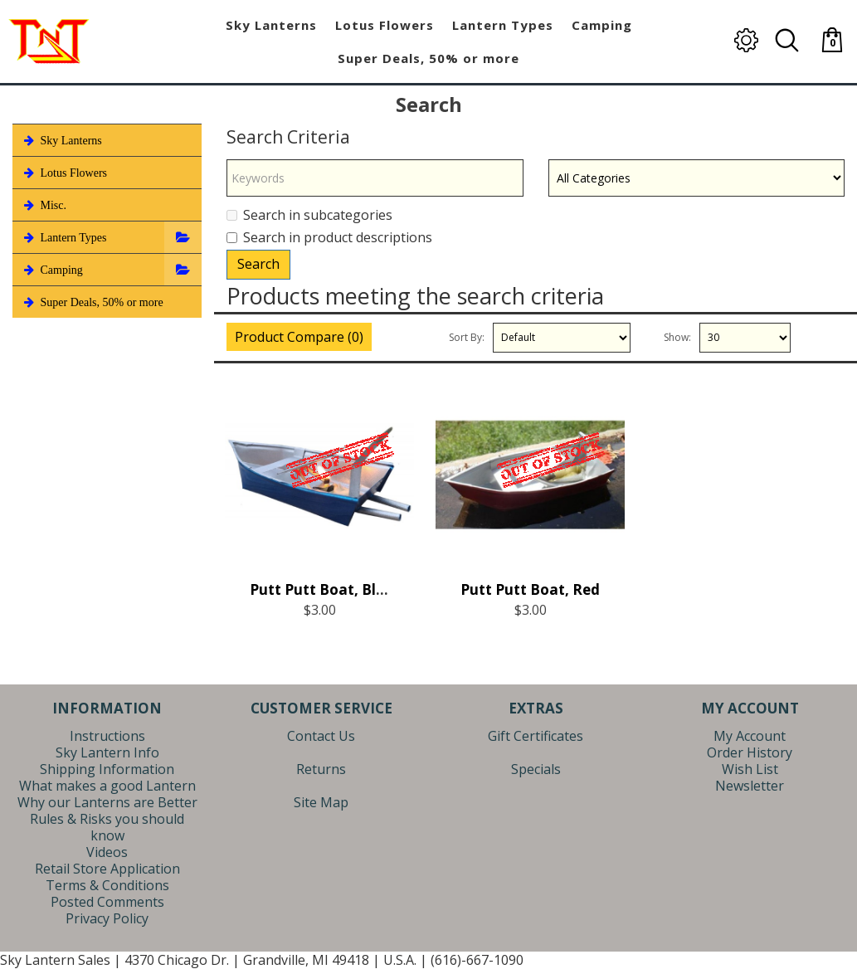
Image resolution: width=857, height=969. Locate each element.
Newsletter (749, 786)
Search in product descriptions (329, 237)
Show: (677, 337)
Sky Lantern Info (107, 752)
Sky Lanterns (61, 140)
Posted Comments (107, 902)
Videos (107, 852)
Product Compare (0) (299, 337)
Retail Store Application (107, 868)
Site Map (321, 802)
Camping (52, 270)
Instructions (107, 736)
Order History (749, 752)
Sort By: (466, 337)
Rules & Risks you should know (107, 827)
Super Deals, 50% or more (92, 302)
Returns (321, 769)
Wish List (750, 769)
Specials (536, 769)
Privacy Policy (107, 918)
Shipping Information (107, 769)
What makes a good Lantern (107, 786)
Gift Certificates (535, 736)
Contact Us (321, 736)
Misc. (43, 205)
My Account (749, 736)
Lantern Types (64, 237)
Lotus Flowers (64, 172)
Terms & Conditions (107, 885)
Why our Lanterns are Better (107, 802)
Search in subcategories (309, 215)
